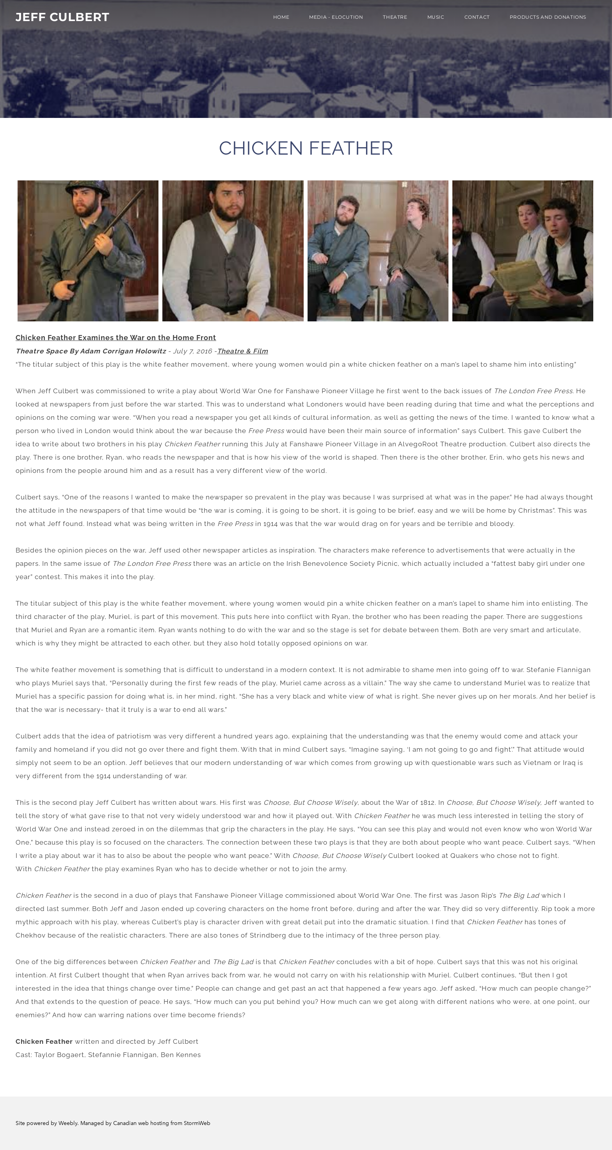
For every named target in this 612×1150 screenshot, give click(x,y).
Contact (477, 17)
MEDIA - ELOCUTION (336, 17)
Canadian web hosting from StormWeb (161, 1123)
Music (436, 17)
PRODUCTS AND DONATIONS (548, 17)
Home (281, 17)
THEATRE (395, 17)
